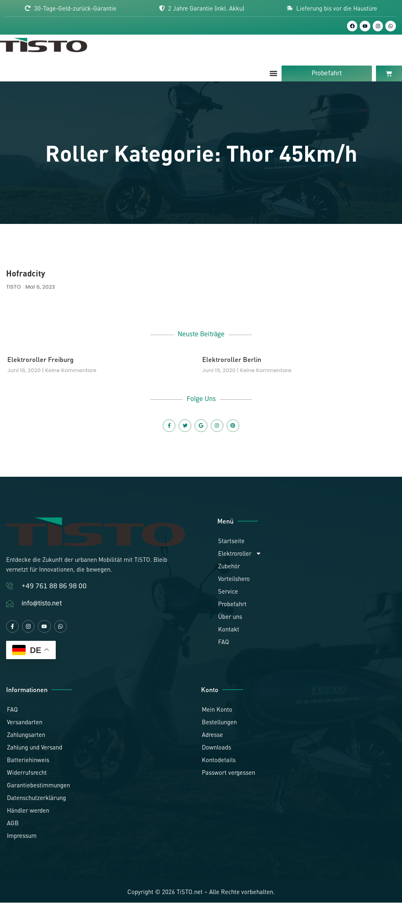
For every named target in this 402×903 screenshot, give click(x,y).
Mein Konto (217, 710)
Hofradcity (25, 274)
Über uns (230, 617)
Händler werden (28, 811)
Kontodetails (219, 760)
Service (228, 592)
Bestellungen (219, 723)
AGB (13, 824)
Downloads (216, 748)
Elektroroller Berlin (231, 359)
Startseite (231, 541)
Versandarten (24, 723)
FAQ (223, 642)
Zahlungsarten (26, 735)
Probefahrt (232, 605)
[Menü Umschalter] (273, 74)
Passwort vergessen (228, 773)
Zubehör (229, 567)
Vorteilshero (234, 579)
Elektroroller (240, 554)
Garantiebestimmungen (38, 786)
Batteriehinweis (28, 760)
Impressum (22, 836)
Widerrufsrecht (27, 773)
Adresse (212, 735)
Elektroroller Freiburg (40, 359)
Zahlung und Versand (34, 748)
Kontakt (228, 630)
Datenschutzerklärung (36, 798)
